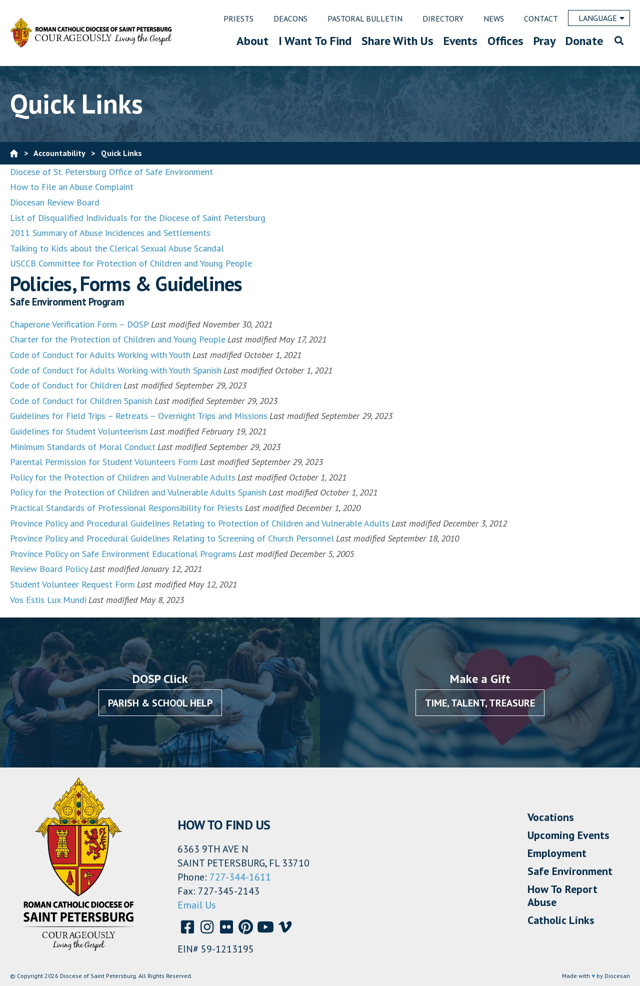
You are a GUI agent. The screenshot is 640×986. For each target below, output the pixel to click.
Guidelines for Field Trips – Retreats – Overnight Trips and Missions (139, 416)
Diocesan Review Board (55, 202)
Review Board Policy (49, 568)
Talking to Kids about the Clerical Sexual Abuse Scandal (117, 248)
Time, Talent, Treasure (480, 703)
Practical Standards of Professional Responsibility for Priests (126, 508)
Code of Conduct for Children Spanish (81, 400)
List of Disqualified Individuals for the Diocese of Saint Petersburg (138, 218)
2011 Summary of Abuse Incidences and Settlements (110, 232)
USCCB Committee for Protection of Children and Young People (131, 263)
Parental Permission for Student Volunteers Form (104, 462)
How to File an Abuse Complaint (72, 186)
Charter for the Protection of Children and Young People (118, 339)
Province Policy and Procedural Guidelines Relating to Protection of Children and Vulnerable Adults (200, 523)
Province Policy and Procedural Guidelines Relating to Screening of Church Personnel (172, 538)
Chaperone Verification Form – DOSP (79, 324)
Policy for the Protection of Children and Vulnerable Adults (123, 477)
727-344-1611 (240, 877)
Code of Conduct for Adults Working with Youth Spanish (116, 370)
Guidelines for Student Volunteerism (79, 431)
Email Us (197, 905)
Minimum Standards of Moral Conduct (83, 446)
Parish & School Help (160, 703)
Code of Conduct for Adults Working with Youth (100, 354)
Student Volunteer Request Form (72, 584)
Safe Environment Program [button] (67, 302)
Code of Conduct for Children (66, 385)
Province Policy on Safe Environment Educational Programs (123, 554)
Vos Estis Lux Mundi (48, 600)
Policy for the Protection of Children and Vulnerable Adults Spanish (138, 492)
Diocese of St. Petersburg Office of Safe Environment (113, 172)
